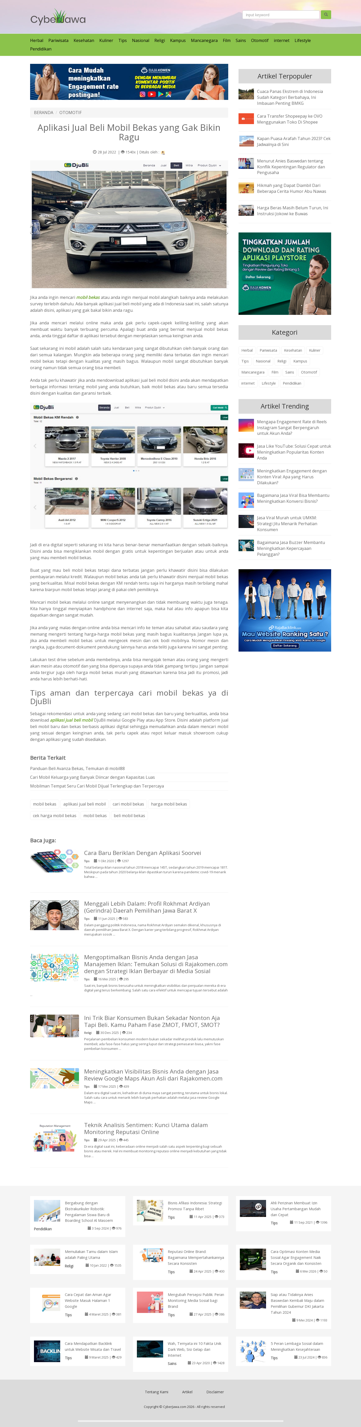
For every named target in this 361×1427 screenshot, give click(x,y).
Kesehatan (84, 40)
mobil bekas (44, 804)
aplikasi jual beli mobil (84, 804)
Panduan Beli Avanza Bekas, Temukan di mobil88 (77, 768)
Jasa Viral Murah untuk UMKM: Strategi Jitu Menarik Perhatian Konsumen (287, 523)
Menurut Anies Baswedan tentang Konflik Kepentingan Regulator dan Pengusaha (291, 167)
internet (281, 40)
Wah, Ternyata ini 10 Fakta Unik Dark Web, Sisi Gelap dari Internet (194, 1349)
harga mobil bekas (169, 804)
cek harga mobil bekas (54, 815)
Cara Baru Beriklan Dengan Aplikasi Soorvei (142, 853)
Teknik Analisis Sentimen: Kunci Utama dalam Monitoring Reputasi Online (146, 1128)
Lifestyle (303, 40)
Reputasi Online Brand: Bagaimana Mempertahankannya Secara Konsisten (196, 1257)
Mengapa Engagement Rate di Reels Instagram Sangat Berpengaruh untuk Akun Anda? (292, 427)
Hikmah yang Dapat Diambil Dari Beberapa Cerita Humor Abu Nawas (291, 188)
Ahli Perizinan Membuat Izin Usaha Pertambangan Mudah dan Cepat (296, 1208)
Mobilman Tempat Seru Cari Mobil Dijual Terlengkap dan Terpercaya (97, 786)
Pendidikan (40, 49)
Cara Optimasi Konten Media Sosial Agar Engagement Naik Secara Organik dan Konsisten (296, 1257)
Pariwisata (58, 40)
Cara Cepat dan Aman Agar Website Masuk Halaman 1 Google (88, 1300)
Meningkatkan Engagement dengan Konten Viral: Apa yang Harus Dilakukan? (292, 477)
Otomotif (260, 40)
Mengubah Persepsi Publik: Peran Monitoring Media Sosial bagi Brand (196, 1300)
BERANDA (43, 112)
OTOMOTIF (70, 112)
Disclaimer (215, 1391)
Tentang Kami (156, 1391)
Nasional (140, 40)
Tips (122, 40)
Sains (241, 40)
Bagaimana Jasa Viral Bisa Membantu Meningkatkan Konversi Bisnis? (293, 498)
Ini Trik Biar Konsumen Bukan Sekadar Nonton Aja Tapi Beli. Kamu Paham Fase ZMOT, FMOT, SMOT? (152, 1021)
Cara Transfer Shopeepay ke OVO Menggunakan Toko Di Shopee (289, 119)
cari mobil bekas (128, 804)
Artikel (187, 1391)
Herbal (36, 40)
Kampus (178, 40)
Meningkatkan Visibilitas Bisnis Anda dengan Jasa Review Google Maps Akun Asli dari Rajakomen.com (153, 1074)
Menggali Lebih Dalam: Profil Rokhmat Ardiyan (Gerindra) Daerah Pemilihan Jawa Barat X (147, 907)
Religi (159, 40)
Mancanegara (204, 40)
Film (227, 40)
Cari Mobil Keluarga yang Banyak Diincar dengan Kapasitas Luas (92, 777)
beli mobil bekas (129, 815)
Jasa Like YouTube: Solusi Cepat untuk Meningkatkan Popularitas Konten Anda (294, 452)
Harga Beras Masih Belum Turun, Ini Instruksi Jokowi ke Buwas (292, 211)
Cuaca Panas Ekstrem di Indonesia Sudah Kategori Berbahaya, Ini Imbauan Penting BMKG (290, 97)
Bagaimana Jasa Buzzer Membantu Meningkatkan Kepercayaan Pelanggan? (291, 548)
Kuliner (106, 40)
